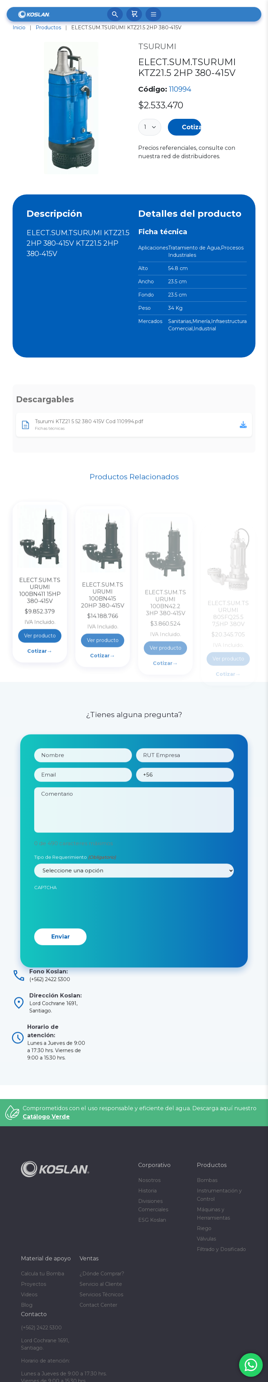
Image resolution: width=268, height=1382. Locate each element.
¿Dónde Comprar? (102, 1273)
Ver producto (40, 680)
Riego (204, 1228)
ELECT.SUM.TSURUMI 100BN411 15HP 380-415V (40, 635)
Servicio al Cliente (101, 1284)
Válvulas (206, 1239)
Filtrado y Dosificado (221, 1249)
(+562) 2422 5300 (41, 1328)
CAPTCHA (45, 905)
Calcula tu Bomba (42, 1273)
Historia (147, 1191)
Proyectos (33, 1284)
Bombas (207, 1180)
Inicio (19, 27)
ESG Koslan (152, 1220)
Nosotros (149, 1180)
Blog (26, 1305)
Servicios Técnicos (101, 1294)
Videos (29, 1294)
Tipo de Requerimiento (75, 875)
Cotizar (191, 127)
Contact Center (98, 1305)
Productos (48, 27)
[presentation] (87, 925)
